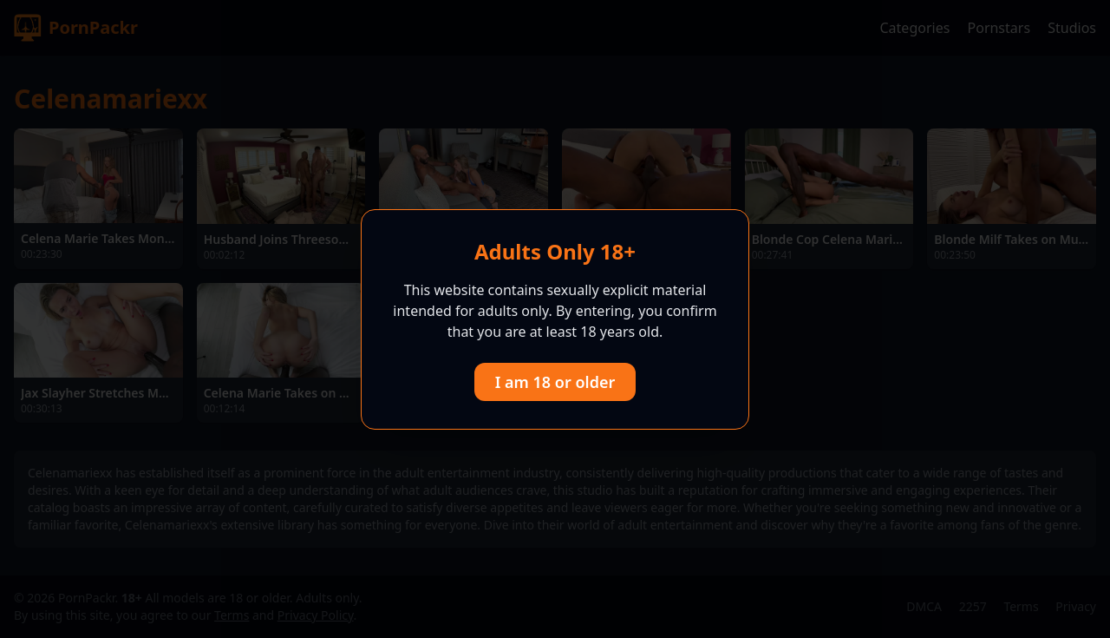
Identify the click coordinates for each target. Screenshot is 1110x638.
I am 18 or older (555, 382)
